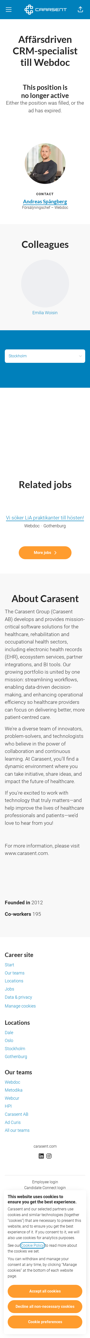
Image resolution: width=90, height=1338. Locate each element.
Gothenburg (16, 1056)
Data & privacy (18, 997)
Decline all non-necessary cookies (45, 1306)
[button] (80, 9)
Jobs (9, 988)
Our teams (14, 972)
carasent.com (45, 1146)
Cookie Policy (32, 1245)
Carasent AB (16, 1114)
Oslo (9, 1040)
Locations (14, 980)
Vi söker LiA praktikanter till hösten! (45, 518)
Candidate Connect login (45, 1187)
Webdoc (12, 1082)
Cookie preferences (45, 1322)
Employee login (45, 1182)
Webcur (12, 1098)
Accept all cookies (45, 1291)
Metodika (14, 1090)
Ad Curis (13, 1122)
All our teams (17, 1130)
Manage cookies (20, 1005)
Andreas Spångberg (45, 201)
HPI (8, 1106)
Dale (9, 1032)
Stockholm (15, 1048)
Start (9, 964)
